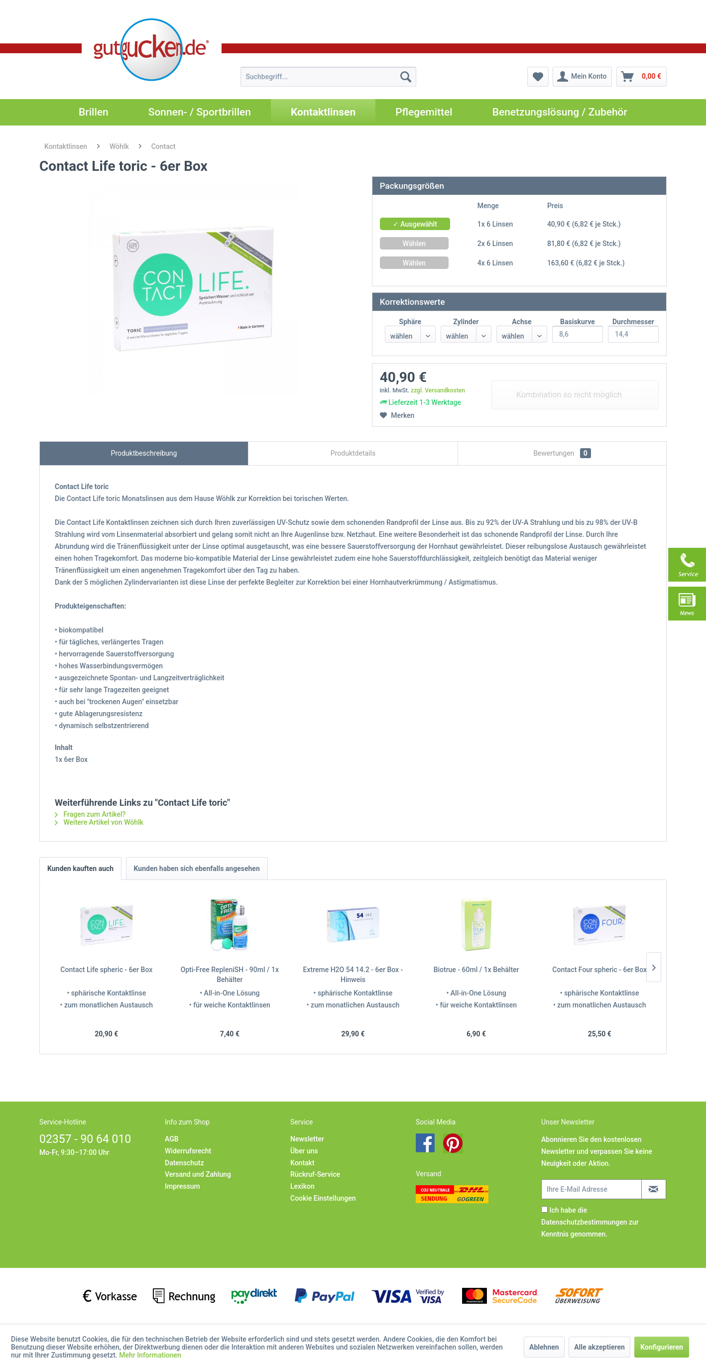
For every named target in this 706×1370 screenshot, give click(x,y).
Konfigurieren (661, 1347)
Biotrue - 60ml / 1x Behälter (476, 970)
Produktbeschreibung (144, 453)
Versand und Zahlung (198, 1174)
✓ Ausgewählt (415, 224)
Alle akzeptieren (599, 1347)
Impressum (182, 1186)
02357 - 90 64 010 (85, 1139)
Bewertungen (562, 453)
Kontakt (302, 1163)
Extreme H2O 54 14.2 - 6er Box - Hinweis (353, 975)
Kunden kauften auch (80, 868)
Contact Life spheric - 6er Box (106, 970)
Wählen (414, 244)
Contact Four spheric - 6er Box (599, 970)
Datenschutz (184, 1163)
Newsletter (307, 1139)
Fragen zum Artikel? (90, 814)
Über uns (304, 1151)
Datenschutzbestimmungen (584, 1222)
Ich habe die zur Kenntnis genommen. (590, 1222)
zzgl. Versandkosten (438, 390)
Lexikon (302, 1186)
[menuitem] (328, 77)
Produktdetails (353, 453)
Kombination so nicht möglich (569, 394)
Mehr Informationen (150, 1355)
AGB (172, 1139)
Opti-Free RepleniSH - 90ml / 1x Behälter (230, 975)
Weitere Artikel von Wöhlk (99, 822)
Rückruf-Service (315, 1174)
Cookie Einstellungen (322, 1198)
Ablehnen (544, 1347)
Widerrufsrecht (188, 1151)
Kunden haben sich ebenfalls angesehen (197, 868)
